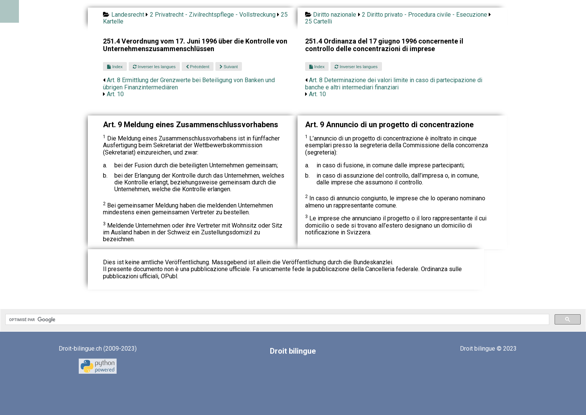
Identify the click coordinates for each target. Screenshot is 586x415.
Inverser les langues (154, 66)
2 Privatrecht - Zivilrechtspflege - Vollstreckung (213, 14)
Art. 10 (115, 94)
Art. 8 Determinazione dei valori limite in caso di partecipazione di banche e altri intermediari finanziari (393, 83)
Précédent (197, 66)
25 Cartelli (318, 21)
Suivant (229, 66)
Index (114, 66)
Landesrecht (127, 14)
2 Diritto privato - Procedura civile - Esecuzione (424, 14)
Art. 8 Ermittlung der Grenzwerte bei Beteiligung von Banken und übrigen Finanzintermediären (189, 83)
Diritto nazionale (334, 14)
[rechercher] (276, 319)
